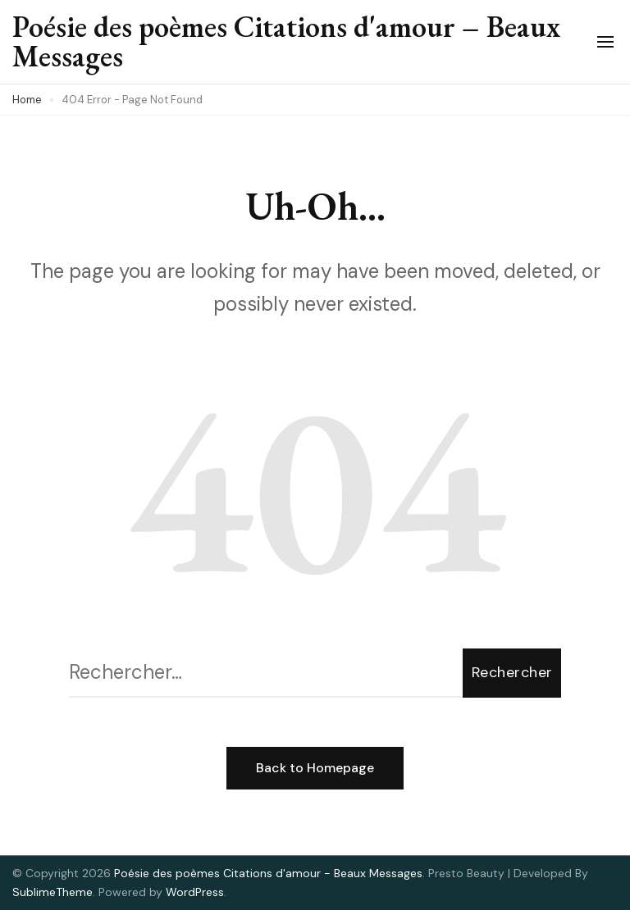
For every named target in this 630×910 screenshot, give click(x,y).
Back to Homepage (315, 767)
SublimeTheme (52, 892)
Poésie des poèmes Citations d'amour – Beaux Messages (286, 41)
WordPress (195, 892)
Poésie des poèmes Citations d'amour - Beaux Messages (268, 873)
